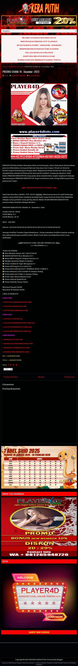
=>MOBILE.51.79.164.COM (12, 339)
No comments (34, 75)
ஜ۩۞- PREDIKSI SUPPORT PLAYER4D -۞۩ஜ (39, 188)
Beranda (41, 377)
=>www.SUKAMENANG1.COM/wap (16, 331)
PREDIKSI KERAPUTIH (37, 659)
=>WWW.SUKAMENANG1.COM (15, 310)
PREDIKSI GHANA (16, 67)
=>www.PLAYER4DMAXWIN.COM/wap (18, 323)
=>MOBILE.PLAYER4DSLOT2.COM (16, 348)
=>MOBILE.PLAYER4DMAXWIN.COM (17, 343)
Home (5, 67)
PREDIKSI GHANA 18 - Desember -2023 (20, 71)
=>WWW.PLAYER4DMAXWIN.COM (17, 302)
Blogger (60, 659)
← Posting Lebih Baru (10, 377)
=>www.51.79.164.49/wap (12, 319)
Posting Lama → (70, 377)
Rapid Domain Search (60, 663)
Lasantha (31, 663)
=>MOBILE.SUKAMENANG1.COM (16, 352)
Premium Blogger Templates (44, 663)
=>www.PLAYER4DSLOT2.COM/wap (17, 327)
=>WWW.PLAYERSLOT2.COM (14, 306)
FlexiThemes (12, 663)
